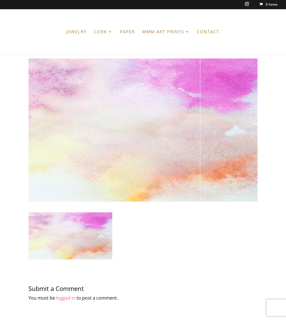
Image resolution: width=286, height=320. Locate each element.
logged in (65, 298)
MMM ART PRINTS (163, 32)
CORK (100, 32)
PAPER (127, 32)
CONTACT (208, 32)
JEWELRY (76, 32)
